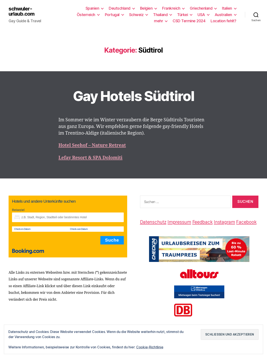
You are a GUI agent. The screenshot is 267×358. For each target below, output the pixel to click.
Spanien (92, 8)
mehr (158, 21)
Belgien (146, 8)
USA (201, 14)
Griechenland (201, 8)
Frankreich (171, 8)
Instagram (224, 222)
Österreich (86, 14)
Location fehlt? (223, 21)
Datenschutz (153, 222)
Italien (227, 8)
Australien (223, 14)
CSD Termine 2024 (189, 21)
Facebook (246, 222)
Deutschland (119, 8)
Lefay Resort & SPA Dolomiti (91, 158)
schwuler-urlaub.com (22, 11)
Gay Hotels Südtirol (133, 96)
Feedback (202, 222)
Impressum (179, 222)
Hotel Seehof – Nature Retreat (92, 145)
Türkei (182, 14)
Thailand (160, 14)
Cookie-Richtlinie (149, 347)
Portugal (112, 14)
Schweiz (136, 14)
